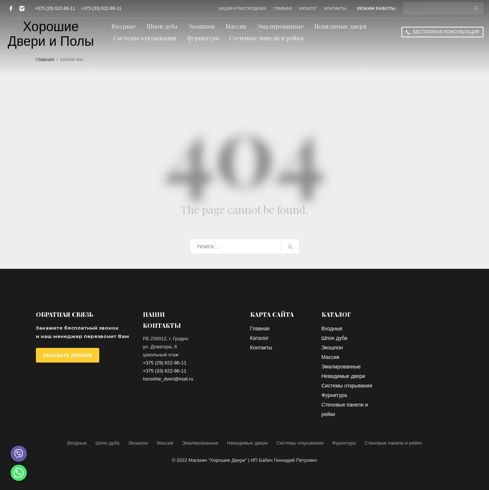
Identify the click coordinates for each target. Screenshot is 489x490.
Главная (45, 59)
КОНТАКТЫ (335, 8)
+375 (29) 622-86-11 (55, 8)
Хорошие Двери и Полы (51, 34)
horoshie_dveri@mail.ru (168, 379)
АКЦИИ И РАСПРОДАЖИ (242, 8)
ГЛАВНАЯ (283, 8)
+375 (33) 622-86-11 (101, 8)
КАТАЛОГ (308, 8)
